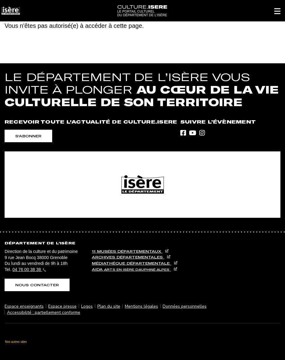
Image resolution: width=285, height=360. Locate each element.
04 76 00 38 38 (29, 269)
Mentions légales (141, 306)
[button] (277, 11)
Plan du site (108, 306)
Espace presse (62, 306)
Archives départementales (128, 257)
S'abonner (28, 136)
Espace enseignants (24, 306)
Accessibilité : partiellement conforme (43, 312)
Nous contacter (37, 285)
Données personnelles (185, 306)
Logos (87, 306)
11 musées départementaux (127, 251)
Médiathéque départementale (131, 263)
